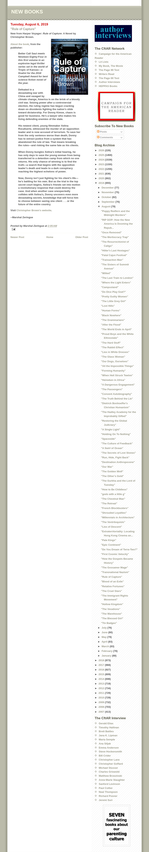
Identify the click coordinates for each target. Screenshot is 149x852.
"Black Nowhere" (111, 315)
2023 (102, 164)
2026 (102, 150)
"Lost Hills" (108, 305)
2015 (102, 674)
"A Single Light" (110, 429)
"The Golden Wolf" (112, 471)
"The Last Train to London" (117, 277)
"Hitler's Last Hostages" (115, 250)
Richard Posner (108, 796)
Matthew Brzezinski (110, 775)
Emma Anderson (109, 747)
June (105, 632)
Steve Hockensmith (110, 751)
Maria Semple (107, 739)
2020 (102, 178)
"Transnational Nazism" (115, 572)
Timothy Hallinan (109, 727)
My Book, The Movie (111, 65)
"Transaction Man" (112, 259)
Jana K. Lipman (108, 735)
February (107, 651)
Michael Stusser (108, 767)
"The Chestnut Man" (113, 498)
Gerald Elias (106, 723)
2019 (102, 183)
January (107, 655)
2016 (102, 669)
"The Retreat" (109, 503)
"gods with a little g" (113, 494)
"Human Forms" (110, 310)
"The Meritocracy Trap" (115, 237)
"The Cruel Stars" (111, 591)
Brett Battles (106, 731)
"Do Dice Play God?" (113, 291)
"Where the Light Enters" (116, 282)
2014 (102, 678)
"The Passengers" (112, 389)
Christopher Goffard (111, 763)
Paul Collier (106, 788)
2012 (102, 688)
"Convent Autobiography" (116, 394)
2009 (102, 702)
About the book (19, 44)
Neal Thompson (108, 791)
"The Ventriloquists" (113, 522)
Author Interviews (109, 82)
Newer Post (17, 237)
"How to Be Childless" (114, 489)
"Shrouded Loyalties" (114, 512)
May (104, 637)
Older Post (81, 237)
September (108, 201)
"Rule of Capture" (23, 29)
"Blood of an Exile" (112, 581)
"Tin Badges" (109, 623)
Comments (105, 137)
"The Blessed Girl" (112, 618)
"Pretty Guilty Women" (114, 296)
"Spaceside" (108, 438)
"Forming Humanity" (113, 370)
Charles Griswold (109, 771)
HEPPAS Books (108, 86)
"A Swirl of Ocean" (112, 448)
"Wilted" (106, 273)
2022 (102, 169)
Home (49, 237)
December (108, 187)
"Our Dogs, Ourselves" (114, 361)
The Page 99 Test (109, 70)
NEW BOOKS (27, 12)
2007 (102, 711)
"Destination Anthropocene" (118, 462)
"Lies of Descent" (111, 526)
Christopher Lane (109, 759)
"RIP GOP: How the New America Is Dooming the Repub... (117, 223)
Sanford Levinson (109, 784)
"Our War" (107, 466)
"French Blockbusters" (114, 508)
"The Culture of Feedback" (117, 443)
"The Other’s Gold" (112, 476)
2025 (102, 155)
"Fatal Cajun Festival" (114, 255)
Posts (102, 131)
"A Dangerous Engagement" (118, 384)
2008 (102, 706)
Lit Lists (103, 61)
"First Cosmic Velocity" (115, 554)
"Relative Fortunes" (112, 586)
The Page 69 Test (109, 78)
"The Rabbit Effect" (112, 347)
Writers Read (106, 74)
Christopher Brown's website (33, 210)
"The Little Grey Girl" (113, 301)
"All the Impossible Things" (117, 366)
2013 (102, 683)
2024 (102, 159)
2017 (102, 665)
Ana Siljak (105, 743)
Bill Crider (105, 755)
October (107, 197)
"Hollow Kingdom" (112, 604)
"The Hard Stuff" (111, 342)
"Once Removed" (111, 232)
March (106, 646)
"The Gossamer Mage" (114, 567)
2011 (102, 692)
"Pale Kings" (108, 540)
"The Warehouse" (111, 613)
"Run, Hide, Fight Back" (115, 457)
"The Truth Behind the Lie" (117, 398)
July (104, 627)
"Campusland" (109, 287)
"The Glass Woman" (113, 356)
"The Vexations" (110, 609)
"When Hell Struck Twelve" (117, 375)
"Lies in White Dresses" (115, 352)
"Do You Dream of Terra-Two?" (119, 549)
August (106, 206)
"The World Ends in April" (116, 329)
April (105, 641)
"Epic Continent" (111, 544)
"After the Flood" (111, 324)
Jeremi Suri (106, 800)
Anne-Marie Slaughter (112, 779)
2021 (102, 173)
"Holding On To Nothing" (116, 434)
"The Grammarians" (113, 320)
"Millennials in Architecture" (118, 517)
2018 (102, 660)
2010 (102, 697)
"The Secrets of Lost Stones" (118, 452)
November (108, 192)
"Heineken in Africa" (113, 380)
